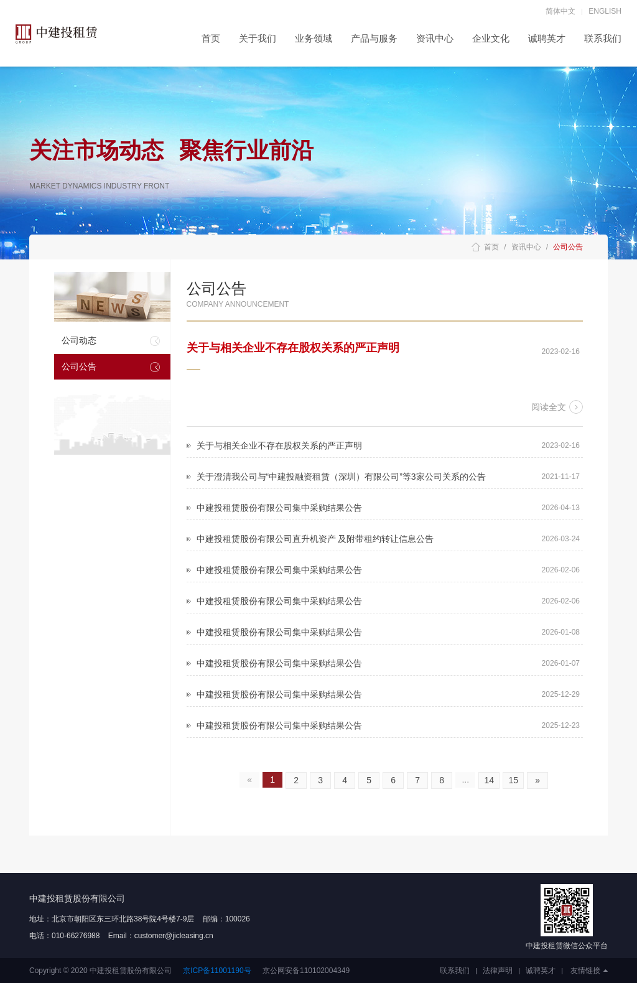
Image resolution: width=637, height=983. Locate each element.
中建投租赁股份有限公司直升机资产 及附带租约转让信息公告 (315, 539)
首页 (211, 38)
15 (513, 780)
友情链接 (589, 970)
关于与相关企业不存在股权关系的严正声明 (293, 348)
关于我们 (257, 38)
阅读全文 (548, 407)
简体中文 (560, 11)
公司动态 (79, 340)
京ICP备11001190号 (217, 970)
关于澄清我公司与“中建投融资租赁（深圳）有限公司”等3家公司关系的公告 (341, 477)
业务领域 (313, 38)
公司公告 (79, 366)
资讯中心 (434, 38)
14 (489, 780)
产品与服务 (374, 38)
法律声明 (498, 970)
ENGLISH (604, 11)
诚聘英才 (546, 38)
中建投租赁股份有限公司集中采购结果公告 (279, 508)
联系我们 (602, 38)
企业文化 (490, 38)
